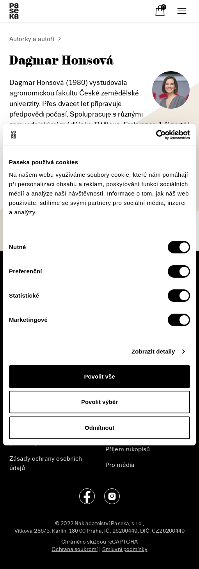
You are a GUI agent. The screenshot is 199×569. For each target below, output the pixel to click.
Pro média (120, 464)
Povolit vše (99, 376)
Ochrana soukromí (75, 549)
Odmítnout (99, 427)
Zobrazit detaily (153, 351)
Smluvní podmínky (124, 549)
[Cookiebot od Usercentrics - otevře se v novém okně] (156, 135)
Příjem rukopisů (127, 449)
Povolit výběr (99, 401)
